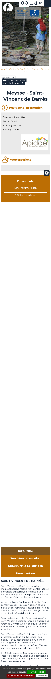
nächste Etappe (11, 83)
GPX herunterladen (25, 195)
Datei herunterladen (25, 188)
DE (40, 3)
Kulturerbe (25, 551)
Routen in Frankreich (19, 69)
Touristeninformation (25, 558)
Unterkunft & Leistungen (25, 566)
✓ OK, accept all (36, 672)
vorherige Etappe (15, 80)
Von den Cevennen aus (37, 70)
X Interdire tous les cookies (20, 675)
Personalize (42, 676)
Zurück (10, 77)
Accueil (3, 69)
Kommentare (25, 573)
